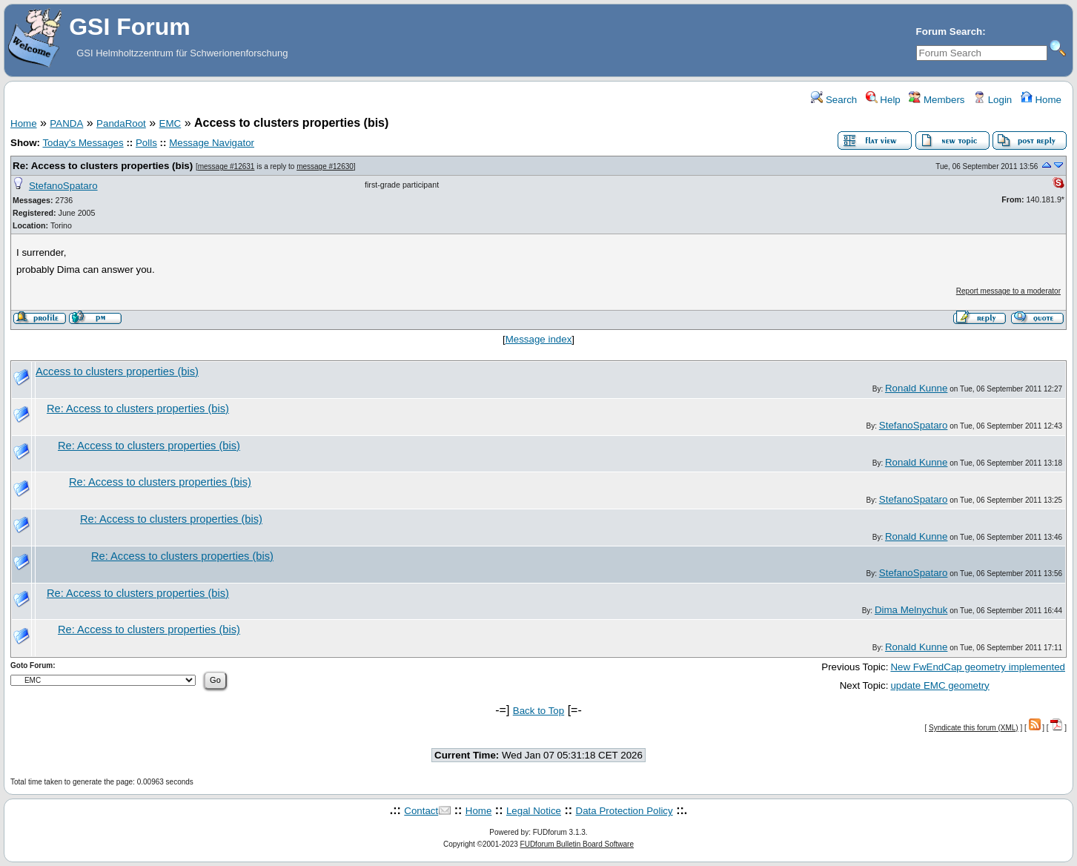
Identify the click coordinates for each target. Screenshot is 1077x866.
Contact (421, 810)
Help (883, 99)
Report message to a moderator (1008, 291)
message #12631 (226, 166)
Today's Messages (82, 142)
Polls (146, 142)
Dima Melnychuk (911, 609)
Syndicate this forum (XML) (973, 728)
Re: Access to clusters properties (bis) (103, 165)
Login (992, 99)
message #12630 (325, 166)
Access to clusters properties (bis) (117, 371)
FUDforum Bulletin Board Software (577, 844)
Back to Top (538, 710)
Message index (539, 339)
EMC (170, 123)
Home (1041, 99)
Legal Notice (533, 810)
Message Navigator (211, 142)
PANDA (66, 123)
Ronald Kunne (916, 388)
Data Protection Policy (624, 810)
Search (834, 99)
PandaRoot (121, 123)
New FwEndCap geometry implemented (977, 666)
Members (936, 99)
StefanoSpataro (63, 185)
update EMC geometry (939, 685)
